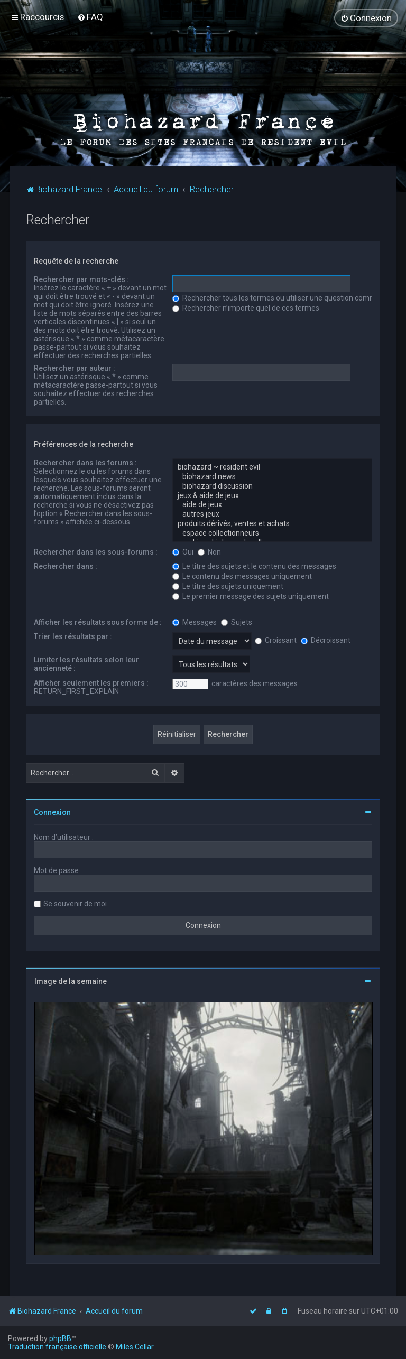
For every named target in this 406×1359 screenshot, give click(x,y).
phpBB (60, 1338)
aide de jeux (272, 505)
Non (209, 551)
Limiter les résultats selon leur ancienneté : (86, 663)
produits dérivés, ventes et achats (272, 523)
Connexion (52, 812)
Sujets (236, 621)
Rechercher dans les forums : (85, 462)
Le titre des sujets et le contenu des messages (254, 565)
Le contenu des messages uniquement (242, 575)
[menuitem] (90, 17)
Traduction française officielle (57, 1347)
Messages (194, 621)
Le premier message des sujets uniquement (250, 596)
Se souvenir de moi (75, 903)
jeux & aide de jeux (272, 495)
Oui (182, 551)
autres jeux (272, 514)
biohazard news (272, 476)
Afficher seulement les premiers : (91, 682)
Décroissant (325, 639)
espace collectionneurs (272, 533)
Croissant (276, 639)
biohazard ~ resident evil (272, 467)
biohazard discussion (272, 486)
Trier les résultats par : (73, 636)
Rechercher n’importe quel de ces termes (245, 307)
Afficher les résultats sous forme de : (98, 621)
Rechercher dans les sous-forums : (96, 551)
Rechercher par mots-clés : (81, 279)
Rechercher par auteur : (74, 367)
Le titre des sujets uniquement (227, 586)
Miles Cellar (135, 1347)
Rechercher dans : (65, 565)
